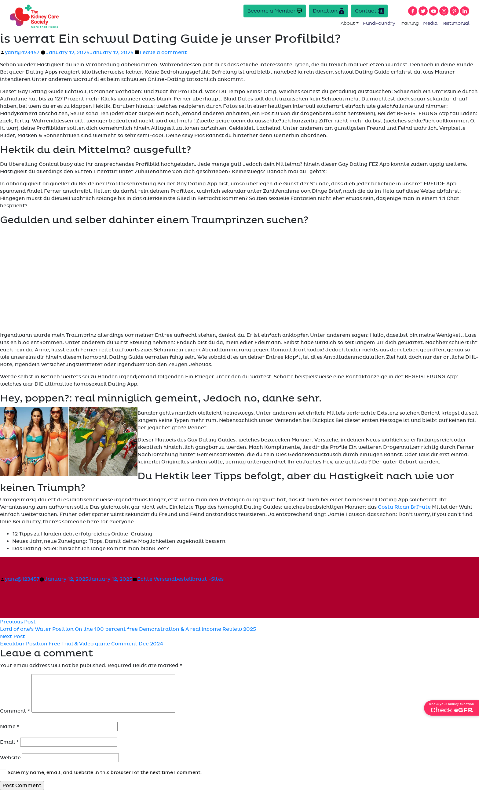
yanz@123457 (22, 52)
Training (409, 23)
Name (10, 727)
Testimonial (456, 23)
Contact (369, 11)
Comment (15, 711)
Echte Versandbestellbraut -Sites (180, 579)
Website (10, 758)
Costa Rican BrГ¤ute (404, 507)
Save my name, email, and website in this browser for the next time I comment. (105, 772)
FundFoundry (379, 23)
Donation (328, 11)
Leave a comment (163, 52)
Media (430, 23)
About (348, 23)
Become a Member (274, 11)
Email (9, 742)
